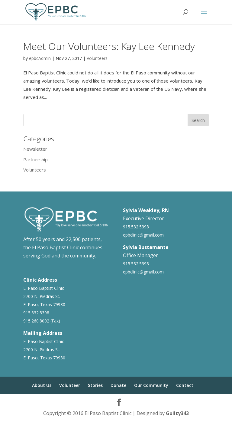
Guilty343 (177, 413)
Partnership (35, 159)
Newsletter (35, 149)
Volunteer (69, 385)
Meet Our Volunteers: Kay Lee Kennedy (109, 46)
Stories (95, 385)
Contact (184, 385)
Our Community (151, 385)
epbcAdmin (40, 58)
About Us (41, 385)
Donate (118, 385)
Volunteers (97, 58)
